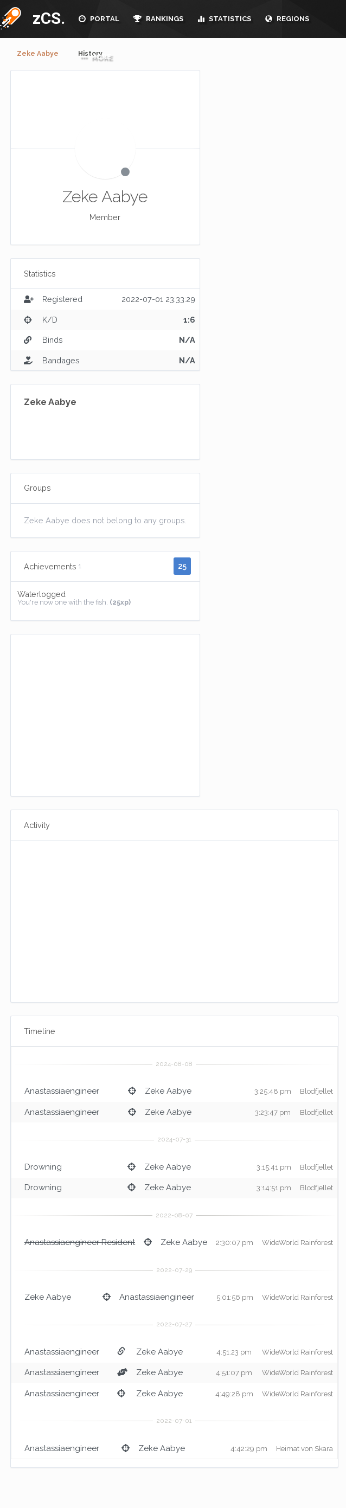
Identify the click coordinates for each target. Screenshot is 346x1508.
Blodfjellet (316, 1091)
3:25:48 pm (272, 1091)
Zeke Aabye (38, 53)
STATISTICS (224, 19)
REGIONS (287, 19)
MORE (95, 57)
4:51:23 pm (234, 1352)
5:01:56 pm (234, 1297)
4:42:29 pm (248, 1449)
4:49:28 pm (234, 1394)
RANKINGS (158, 19)
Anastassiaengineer (61, 1091)
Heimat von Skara (304, 1449)
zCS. (46, 18)
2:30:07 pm (234, 1243)
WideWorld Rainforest (297, 1243)
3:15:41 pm (274, 1167)
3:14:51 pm (274, 1188)
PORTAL (99, 19)
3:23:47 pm (273, 1112)
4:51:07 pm (234, 1373)
